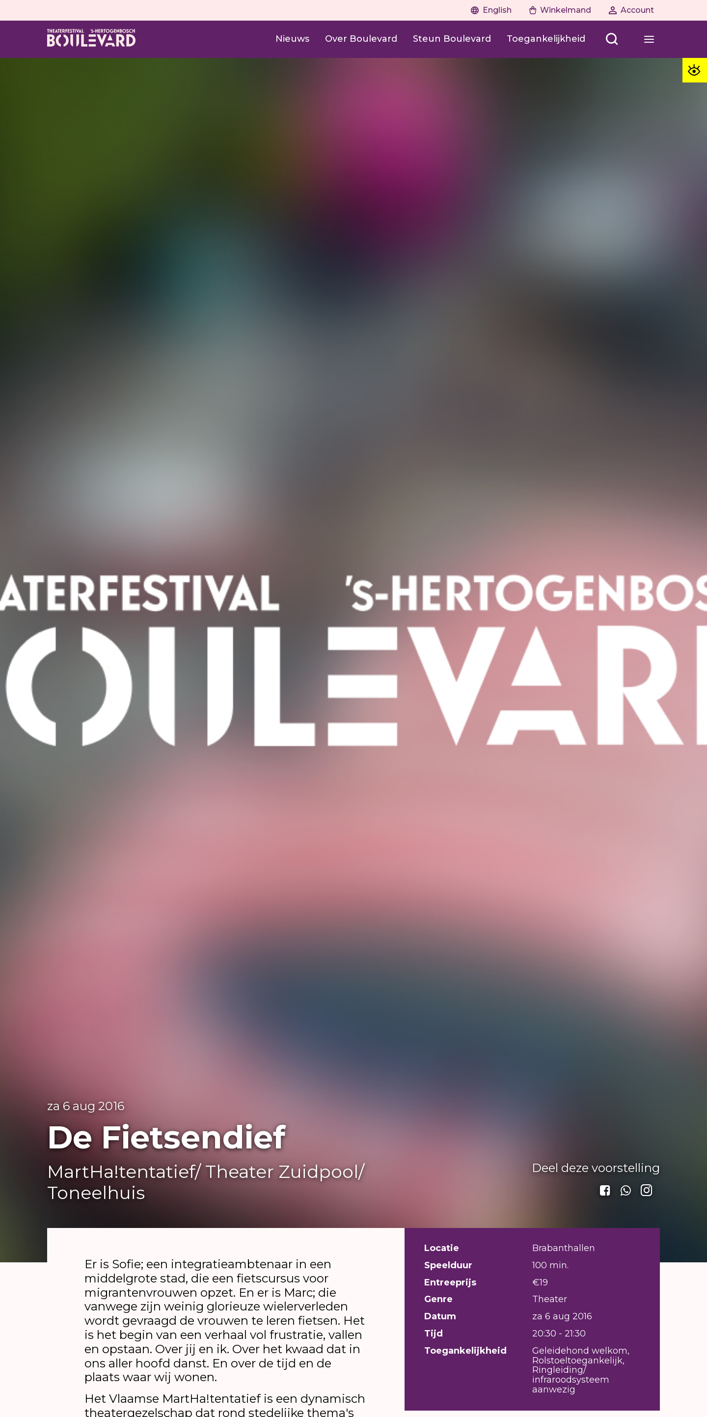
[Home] (91, 39)
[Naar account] (631, 10)
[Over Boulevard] (361, 39)
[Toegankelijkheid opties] (694, 70)
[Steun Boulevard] (452, 39)
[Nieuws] (292, 39)
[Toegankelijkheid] (546, 39)
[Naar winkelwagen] (560, 10)
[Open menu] (612, 39)
